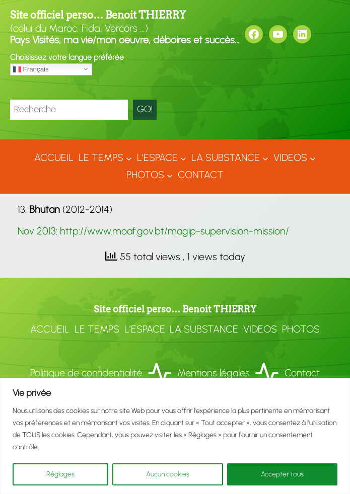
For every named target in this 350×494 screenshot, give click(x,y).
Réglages (60, 474)
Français (31, 69)
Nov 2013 (37, 231)
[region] (175, 436)
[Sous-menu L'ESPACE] (183, 158)
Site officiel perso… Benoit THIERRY (98, 15)
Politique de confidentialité (86, 373)
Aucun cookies (167, 474)
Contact (302, 373)
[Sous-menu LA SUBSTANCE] (265, 158)
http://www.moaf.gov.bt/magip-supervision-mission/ (174, 231)
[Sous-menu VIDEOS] (313, 158)
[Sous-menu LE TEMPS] (129, 158)
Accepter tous (282, 474)
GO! (145, 109)
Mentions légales (213, 373)
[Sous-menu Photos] (170, 175)
